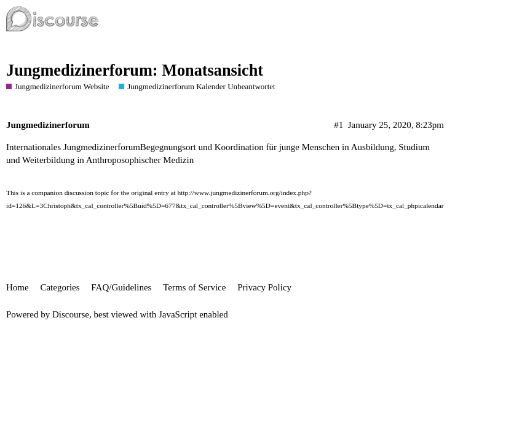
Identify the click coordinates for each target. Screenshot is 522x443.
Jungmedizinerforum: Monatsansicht (134, 70)
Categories (59, 287)
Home (17, 287)
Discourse (70, 314)
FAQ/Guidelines (121, 287)
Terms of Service (194, 287)
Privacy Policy (264, 287)
